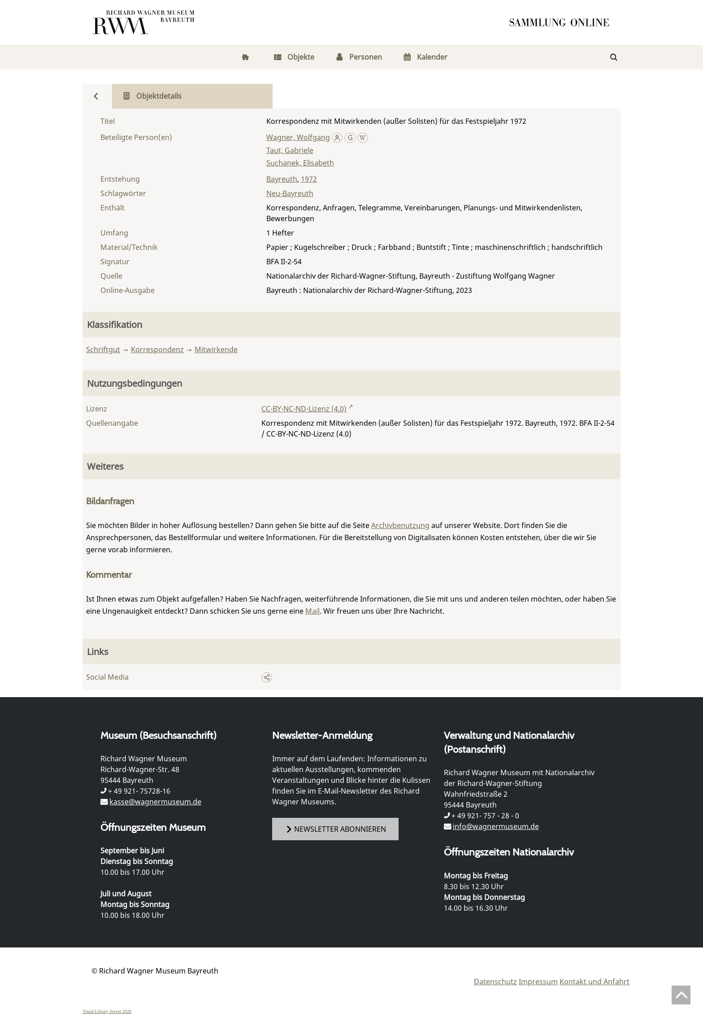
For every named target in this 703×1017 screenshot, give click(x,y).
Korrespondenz (157, 349)
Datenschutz (495, 981)
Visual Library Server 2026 (106, 1011)
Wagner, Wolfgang (298, 137)
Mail (312, 611)
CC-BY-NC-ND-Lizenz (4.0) (304, 409)
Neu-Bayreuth (289, 193)
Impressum (538, 981)
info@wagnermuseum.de (496, 826)
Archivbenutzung (400, 525)
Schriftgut (103, 349)
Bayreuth (281, 179)
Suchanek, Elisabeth (300, 163)
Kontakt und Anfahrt (594, 981)
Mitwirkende (216, 349)
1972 (309, 179)
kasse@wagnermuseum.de (155, 802)
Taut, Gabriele (289, 150)
